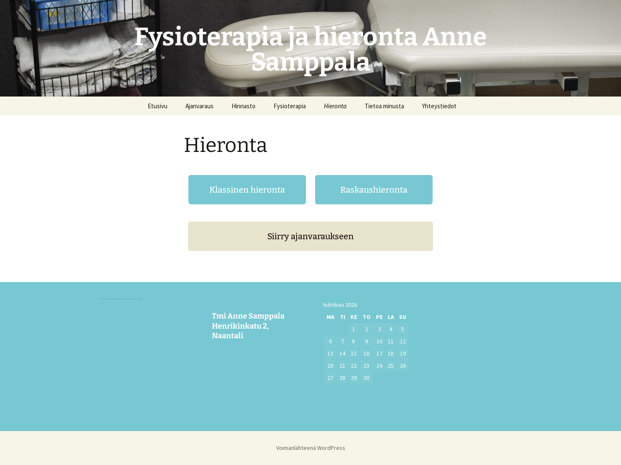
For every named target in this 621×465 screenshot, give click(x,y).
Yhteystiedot (439, 106)
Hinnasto (244, 106)
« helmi (340, 390)
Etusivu (157, 106)
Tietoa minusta (384, 106)
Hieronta (335, 106)
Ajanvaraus (199, 106)
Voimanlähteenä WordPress (310, 448)
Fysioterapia (290, 106)
